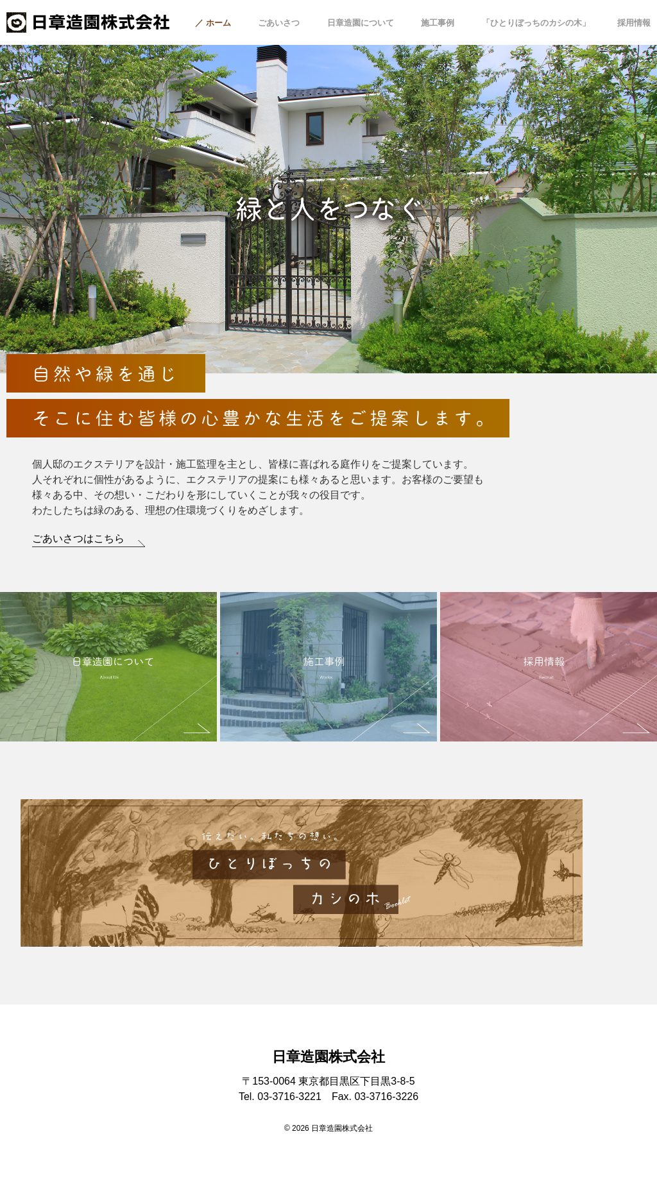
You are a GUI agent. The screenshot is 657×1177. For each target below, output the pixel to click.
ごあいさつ (279, 23)
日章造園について (360, 23)
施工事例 (437, 23)
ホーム (218, 23)
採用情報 (634, 23)
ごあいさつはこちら (78, 538)
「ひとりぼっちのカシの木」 (536, 23)
